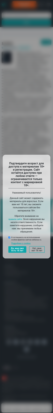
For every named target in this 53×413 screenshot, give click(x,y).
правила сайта (15, 219)
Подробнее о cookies (21, 243)
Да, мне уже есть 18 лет (17, 249)
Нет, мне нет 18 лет (37, 249)
